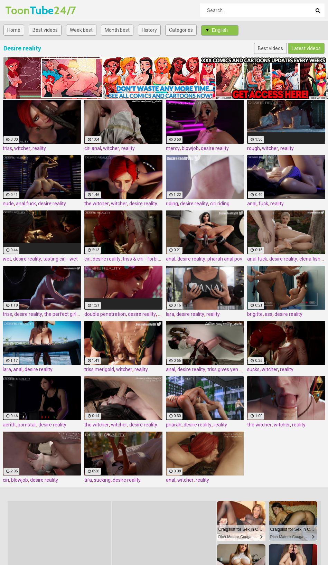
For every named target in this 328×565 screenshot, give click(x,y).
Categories (181, 30)
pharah (173, 424)
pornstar (27, 424)
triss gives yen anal (228, 369)
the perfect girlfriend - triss (73, 314)
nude (8, 203)
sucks (253, 369)
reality (39, 148)
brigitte (255, 314)
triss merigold (99, 369)
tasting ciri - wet (60, 259)
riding (172, 203)
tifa (88, 480)
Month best (117, 30)
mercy (173, 148)
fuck (263, 203)
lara (170, 314)
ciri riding (219, 203)
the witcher (96, 203)
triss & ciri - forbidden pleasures (157, 259)
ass (268, 314)
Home (13, 30)
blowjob (190, 148)
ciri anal (92, 148)
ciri (87, 259)
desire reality (215, 148)
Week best (81, 30)
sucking (102, 480)
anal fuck (26, 203)
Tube (23, 10)
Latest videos (306, 48)
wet (7, 259)
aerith (9, 424)
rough (253, 148)
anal (251, 203)
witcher (22, 148)
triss (7, 148)
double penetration (105, 314)
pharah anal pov (224, 259)
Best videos (45, 30)
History (149, 30)
